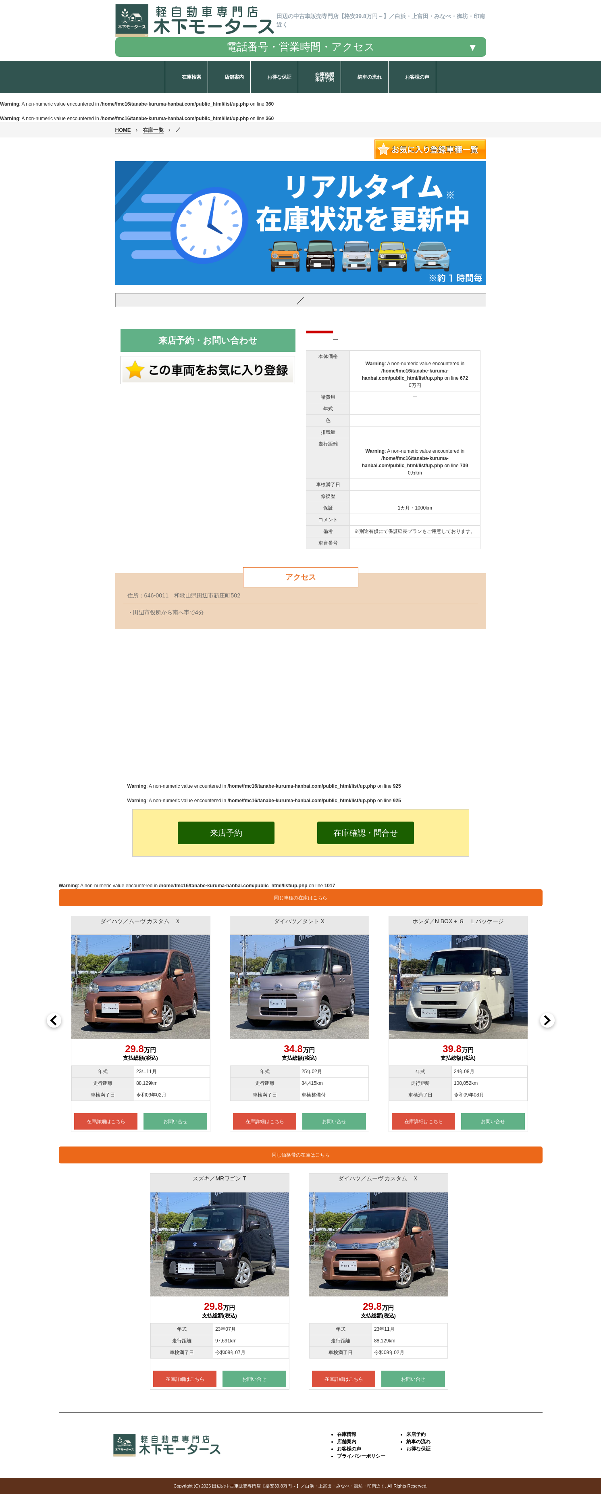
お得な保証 (418, 1449)
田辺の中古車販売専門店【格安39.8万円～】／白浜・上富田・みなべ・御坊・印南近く (298, 1486)
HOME (123, 130)
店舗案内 (346, 1441)
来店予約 (416, 1434)
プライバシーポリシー (361, 1456)
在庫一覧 (153, 130)
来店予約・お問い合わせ (208, 340)
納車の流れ (418, 1441)
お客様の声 (349, 1449)
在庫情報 (346, 1434)
